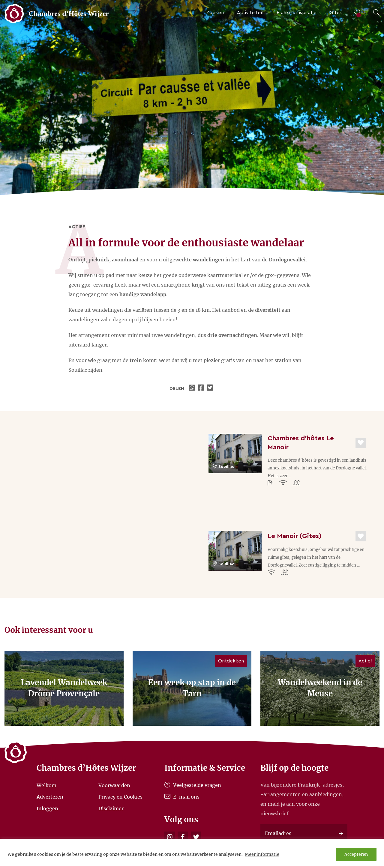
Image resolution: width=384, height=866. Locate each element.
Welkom (46, 785)
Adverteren (50, 797)
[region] (192, 852)
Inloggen (47, 808)
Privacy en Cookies (120, 797)
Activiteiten (250, 12)
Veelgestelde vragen (192, 785)
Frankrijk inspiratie (296, 12)
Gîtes (336, 12)
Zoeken (215, 12)
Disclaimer (111, 808)
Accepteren (356, 854)
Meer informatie (262, 854)
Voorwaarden (114, 785)
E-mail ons (182, 797)
